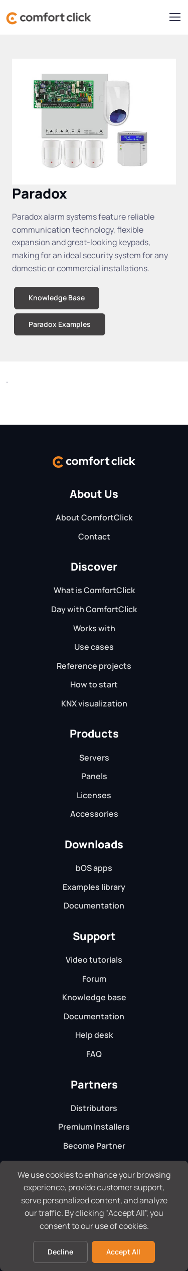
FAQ (94, 1053)
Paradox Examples (60, 324)
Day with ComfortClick (94, 609)
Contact (94, 536)
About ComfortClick (94, 517)
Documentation (94, 905)
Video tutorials (94, 959)
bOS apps (94, 867)
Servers (94, 757)
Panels (94, 776)
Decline (60, 1251)
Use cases (94, 646)
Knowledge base (94, 997)
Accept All (123, 1251)
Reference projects (94, 665)
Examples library (94, 886)
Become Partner (94, 1145)
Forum (94, 978)
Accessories (94, 813)
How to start (94, 684)
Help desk (94, 1034)
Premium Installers (94, 1126)
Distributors (94, 1108)
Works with (94, 628)
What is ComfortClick (94, 590)
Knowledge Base (57, 297)
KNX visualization (94, 703)
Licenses (94, 795)
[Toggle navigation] (174, 17)
